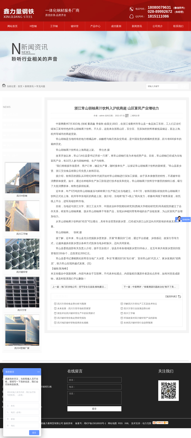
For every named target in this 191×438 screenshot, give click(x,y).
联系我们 (178, 26)
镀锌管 (74, 26)
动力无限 (146, 423)
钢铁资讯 (12, 125)
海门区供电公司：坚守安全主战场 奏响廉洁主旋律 (86, 287)
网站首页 (12, 26)
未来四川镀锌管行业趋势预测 (138, 322)
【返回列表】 (171, 296)
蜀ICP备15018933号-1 (95, 423)
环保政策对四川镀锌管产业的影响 (140, 318)
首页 (20, 86)
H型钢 (33, 26)
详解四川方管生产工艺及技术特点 (140, 303)
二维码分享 (135, 116)
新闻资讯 (137, 26)
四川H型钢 (22, 196)
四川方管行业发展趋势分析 (137, 308)
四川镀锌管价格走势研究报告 (71, 318)
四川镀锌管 (22, 272)
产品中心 (95, 26)
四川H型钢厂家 (21, 348)
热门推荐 (12, 155)
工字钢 (54, 26)
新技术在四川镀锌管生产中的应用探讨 (76, 313)
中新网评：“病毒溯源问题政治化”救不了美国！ (155, 287)
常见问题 (40, 86)
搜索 (183, 86)
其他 (10, 145)
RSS (120, 423)
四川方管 (22, 310)
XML (127, 423)
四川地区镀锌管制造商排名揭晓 (72, 322)
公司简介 (158, 26)
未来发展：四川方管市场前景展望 (74, 308)
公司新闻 (12, 114)
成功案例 (116, 26)
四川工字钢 (22, 234)
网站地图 (112, 423)
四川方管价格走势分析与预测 (71, 303)
